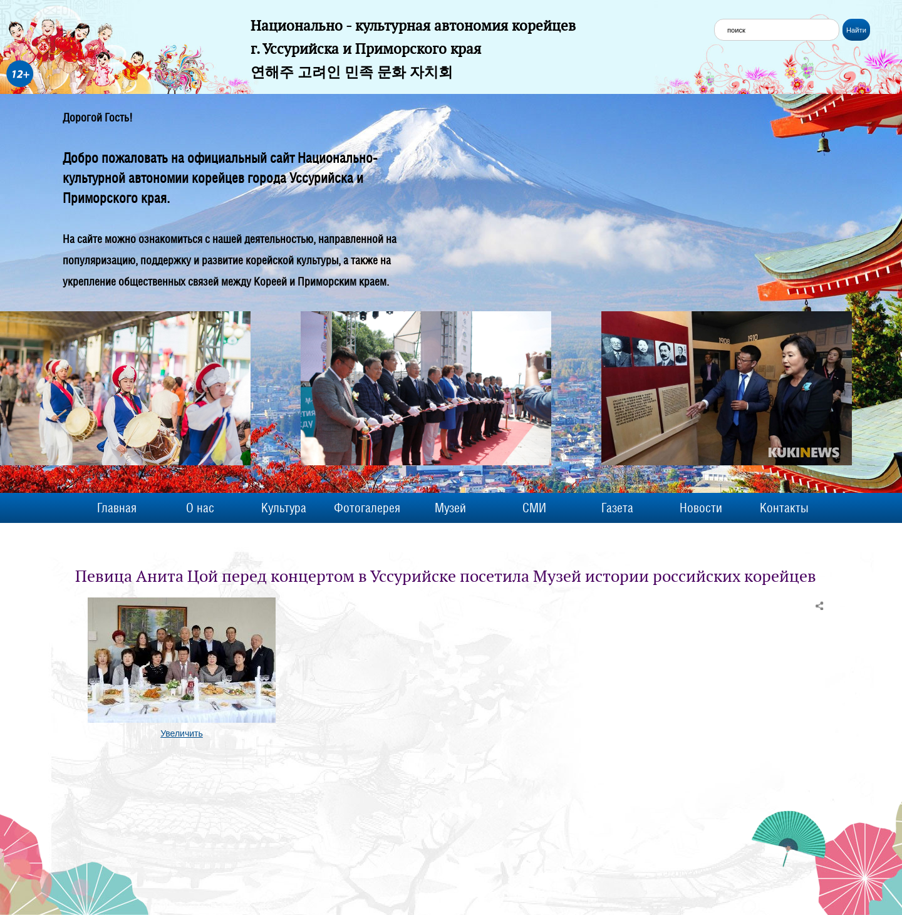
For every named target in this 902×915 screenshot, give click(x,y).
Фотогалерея (367, 507)
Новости (701, 507)
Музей (450, 507)
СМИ (534, 507)
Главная (117, 507)
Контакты (784, 507)
